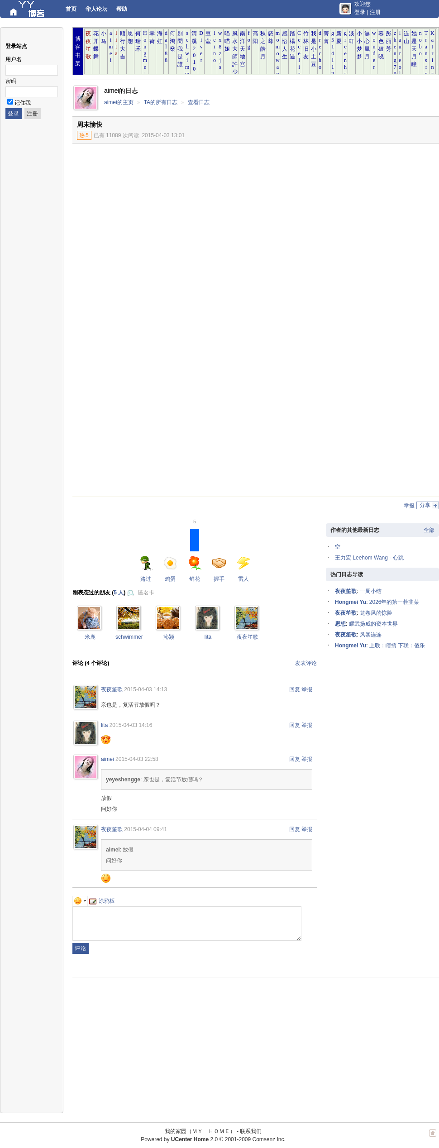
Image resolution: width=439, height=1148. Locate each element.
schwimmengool (134, 637)
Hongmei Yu (350, 602)
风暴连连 (371, 634)
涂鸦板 (102, 901)
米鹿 (90, 637)
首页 (71, 9)
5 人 (119, 592)
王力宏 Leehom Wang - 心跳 (369, 558)
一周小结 (371, 591)
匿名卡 (146, 592)
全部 (429, 530)
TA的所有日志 (160, 102)
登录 (359, 12)
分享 (425, 505)
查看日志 (199, 102)
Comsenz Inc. (268, 1139)
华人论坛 (96, 9)
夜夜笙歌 (247, 637)
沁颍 (168, 637)
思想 (340, 624)
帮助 (121, 9)
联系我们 (251, 1131)
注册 (375, 12)
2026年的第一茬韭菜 (394, 602)
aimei (107, 759)
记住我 (22, 103)
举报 (409, 505)
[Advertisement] (364, 211)
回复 (294, 689)
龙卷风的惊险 (376, 613)
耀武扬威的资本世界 (373, 624)
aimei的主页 (119, 102)
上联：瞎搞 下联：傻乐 (397, 645)
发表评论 (306, 663)
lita (208, 637)
